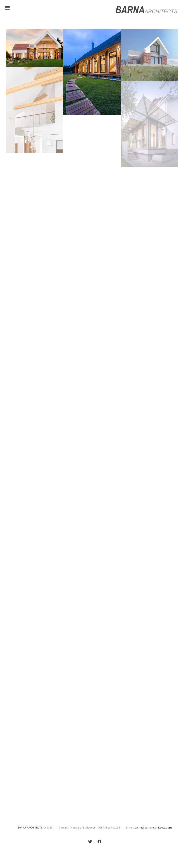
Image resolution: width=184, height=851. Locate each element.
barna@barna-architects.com (153, 827)
